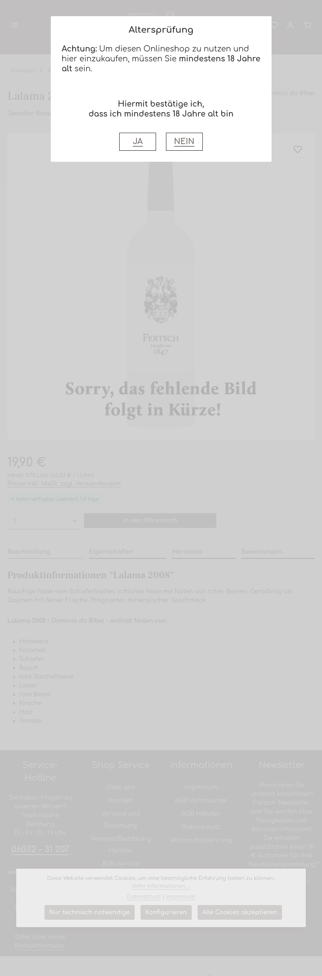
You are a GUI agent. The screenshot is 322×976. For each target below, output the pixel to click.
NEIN (184, 141)
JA (138, 141)
